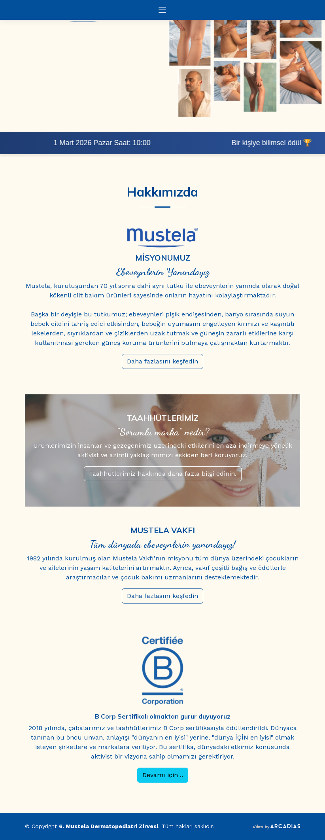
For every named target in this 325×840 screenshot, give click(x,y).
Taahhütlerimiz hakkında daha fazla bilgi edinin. (172, 473)
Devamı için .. (171, 775)
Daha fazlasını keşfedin (171, 361)
